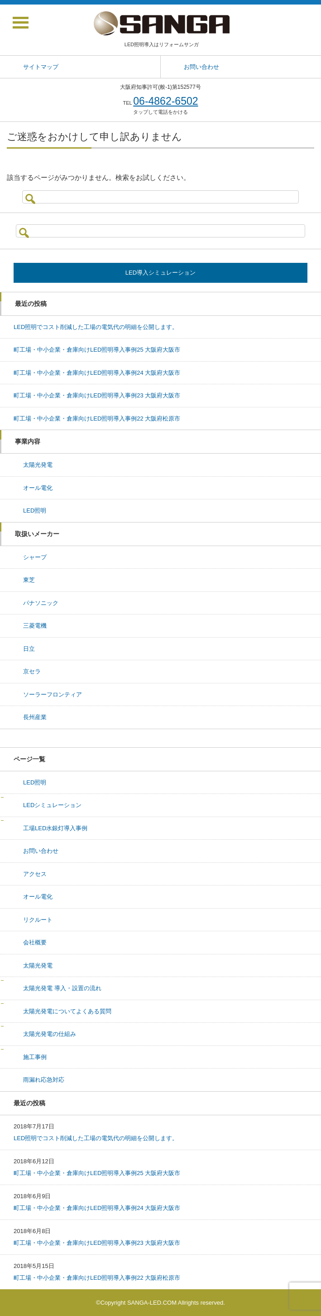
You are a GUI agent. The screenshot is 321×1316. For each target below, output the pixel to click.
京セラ (32, 671)
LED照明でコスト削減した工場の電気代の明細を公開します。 (96, 327)
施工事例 (35, 1057)
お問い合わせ (40, 850)
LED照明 (34, 510)
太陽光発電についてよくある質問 (67, 1011)
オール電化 (38, 487)
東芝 (29, 579)
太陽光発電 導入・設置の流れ (62, 988)
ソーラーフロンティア (52, 694)
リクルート (38, 919)
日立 (29, 648)
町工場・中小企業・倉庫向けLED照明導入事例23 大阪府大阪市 (97, 395)
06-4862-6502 (165, 101)
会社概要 (35, 942)
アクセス (35, 874)
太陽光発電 (38, 464)
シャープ (35, 557)
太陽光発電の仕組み (49, 1034)
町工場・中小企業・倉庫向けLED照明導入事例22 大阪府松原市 (97, 418)
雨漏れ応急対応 (43, 1079)
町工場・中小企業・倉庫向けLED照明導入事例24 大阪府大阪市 (97, 372)
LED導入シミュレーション (160, 272)
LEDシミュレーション (52, 805)
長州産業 (35, 717)
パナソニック (40, 603)
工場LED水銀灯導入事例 (55, 828)
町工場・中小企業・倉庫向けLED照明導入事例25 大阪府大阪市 (97, 349)
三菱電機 (35, 625)
